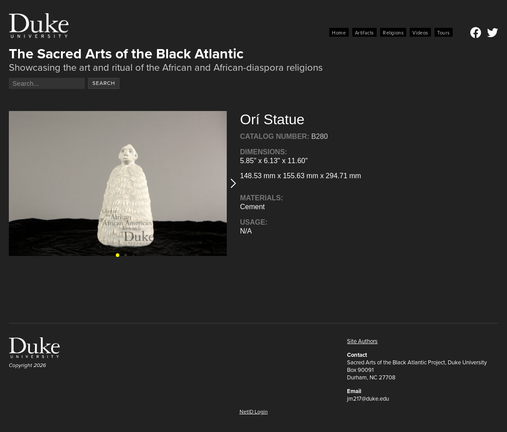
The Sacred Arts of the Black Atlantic (126, 53)
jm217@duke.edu (368, 398)
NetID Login (254, 412)
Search (103, 83)
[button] (230, 183)
